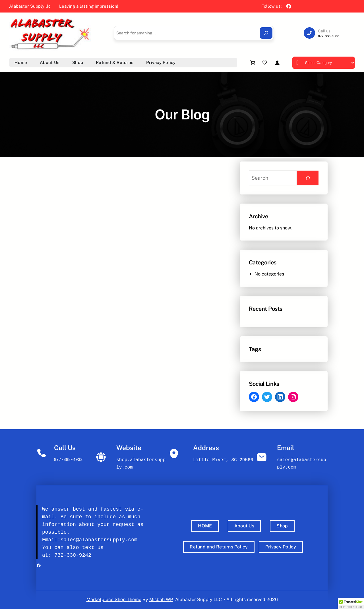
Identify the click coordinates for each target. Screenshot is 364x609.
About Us (244, 526)
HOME (205, 526)
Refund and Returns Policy (219, 547)
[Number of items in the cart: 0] (252, 62)
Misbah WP (161, 599)
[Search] (266, 33)
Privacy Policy (280, 547)
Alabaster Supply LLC (198, 599)
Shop (282, 526)
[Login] (277, 63)
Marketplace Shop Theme (113, 599)
